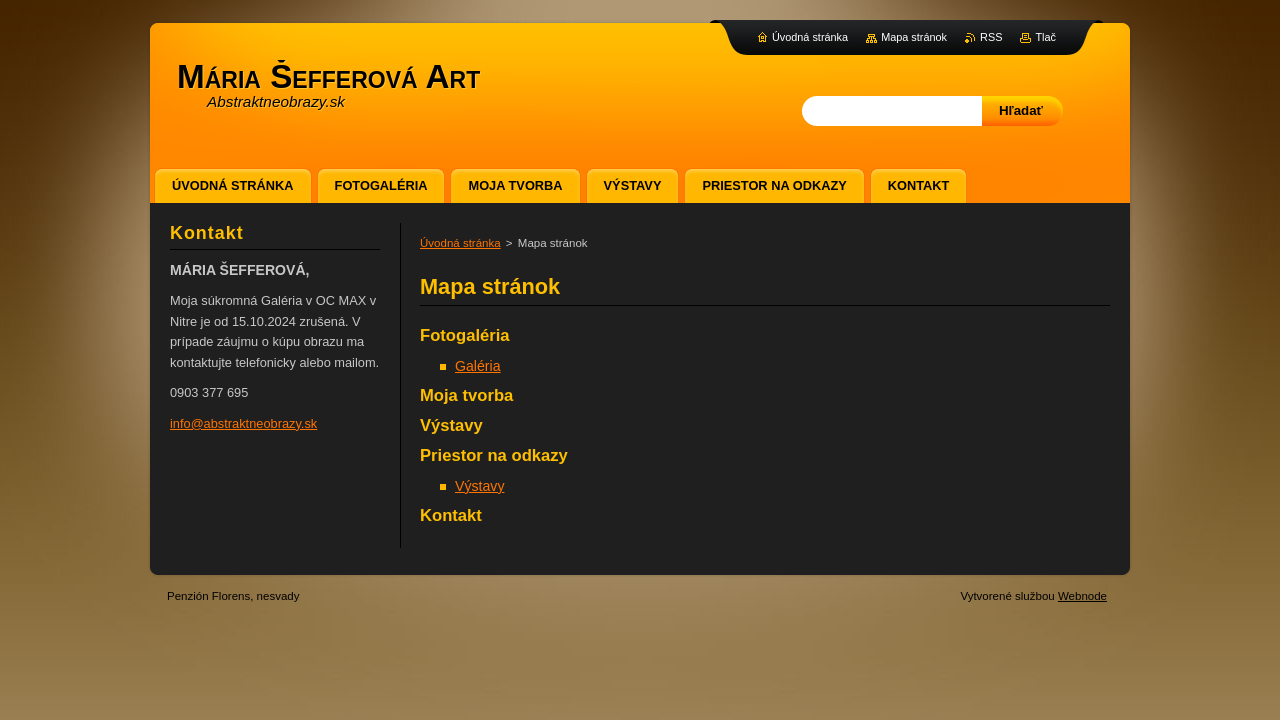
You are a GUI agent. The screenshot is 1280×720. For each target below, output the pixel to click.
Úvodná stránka (460, 243)
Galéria (478, 366)
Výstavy (451, 425)
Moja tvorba (466, 395)
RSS (991, 37)
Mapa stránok (914, 37)
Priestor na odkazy (494, 455)
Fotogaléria (465, 335)
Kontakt (451, 515)
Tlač (1045, 37)
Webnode (1082, 596)
